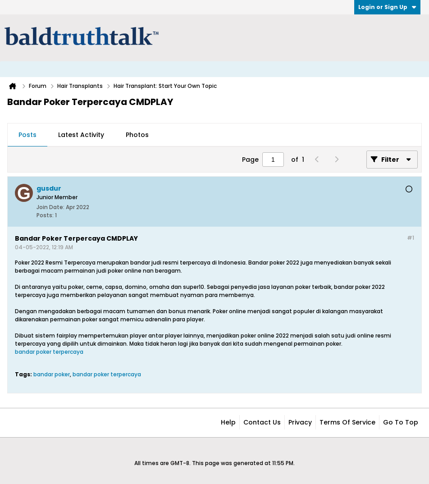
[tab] (27, 135)
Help (228, 422)
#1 (410, 238)
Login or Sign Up (387, 7)
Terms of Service (347, 422)
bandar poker (51, 374)
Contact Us (262, 422)
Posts (27, 134)
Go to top (400, 422)
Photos (137, 134)
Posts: (45, 215)
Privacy (300, 422)
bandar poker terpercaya (49, 352)
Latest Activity (81, 134)
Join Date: (50, 207)
